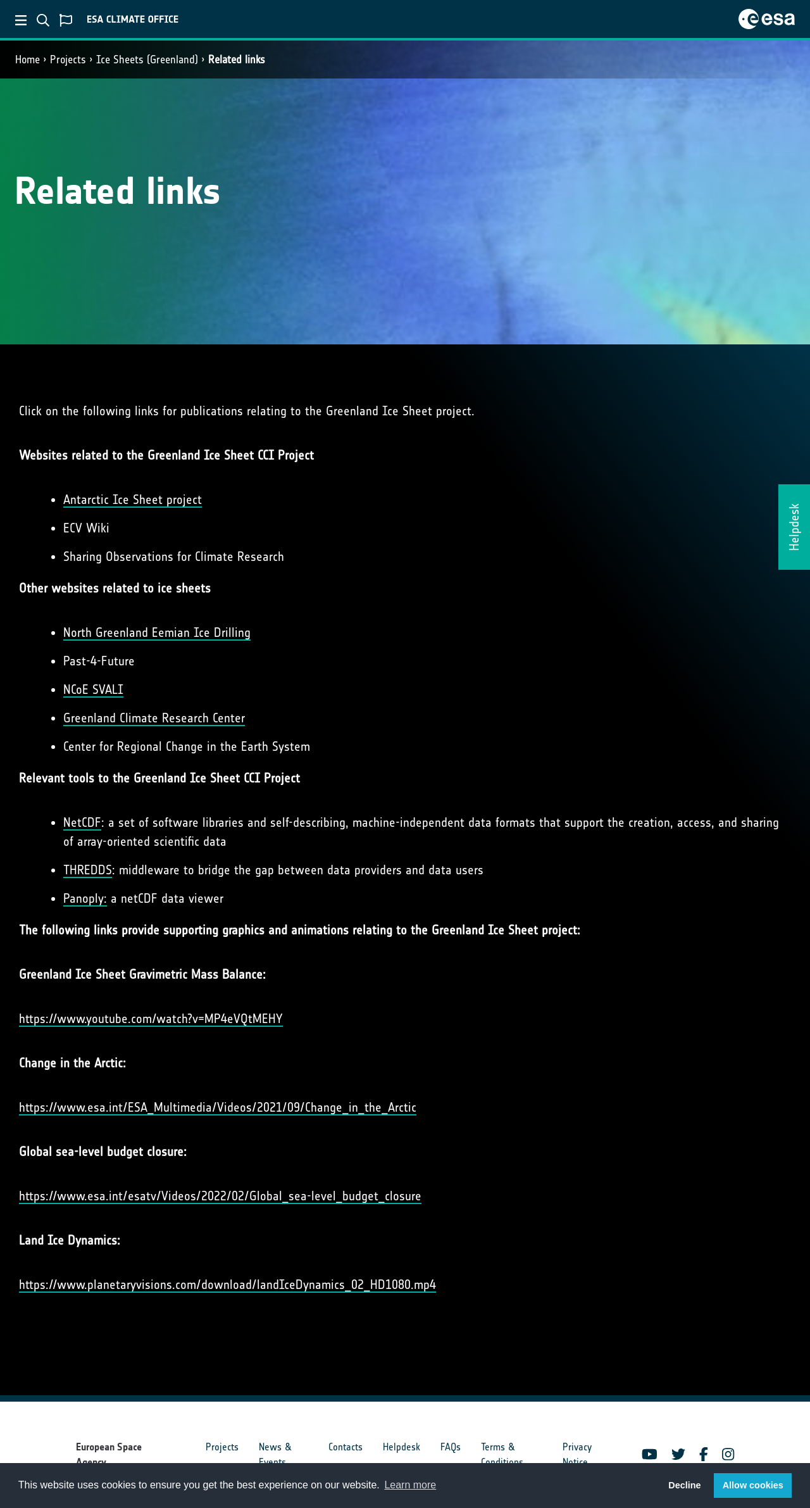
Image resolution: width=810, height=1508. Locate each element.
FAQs (450, 1447)
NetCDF (82, 822)
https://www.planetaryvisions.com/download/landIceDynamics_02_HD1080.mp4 (227, 1284)
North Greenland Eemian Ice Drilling (157, 632)
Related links (236, 59)
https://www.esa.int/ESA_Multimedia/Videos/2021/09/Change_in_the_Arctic (217, 1107)
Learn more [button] (410, 1485)
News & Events (275, 1454)
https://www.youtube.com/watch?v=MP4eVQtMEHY (151, 1018)
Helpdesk (401, 1447)
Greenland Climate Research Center (154, 718)
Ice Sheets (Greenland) (147, 59)
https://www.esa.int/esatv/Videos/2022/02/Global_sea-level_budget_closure (220, 1195)
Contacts (345, 1447)
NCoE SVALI (93, 689)
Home (27, 59)
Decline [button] (684, 1485)
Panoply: (85, 898)
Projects (68, 59)
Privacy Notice (577, 1454)
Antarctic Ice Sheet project (132, 499)
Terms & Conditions (502, 1454)
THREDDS (87, 869)
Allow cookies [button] (753, 1485)
